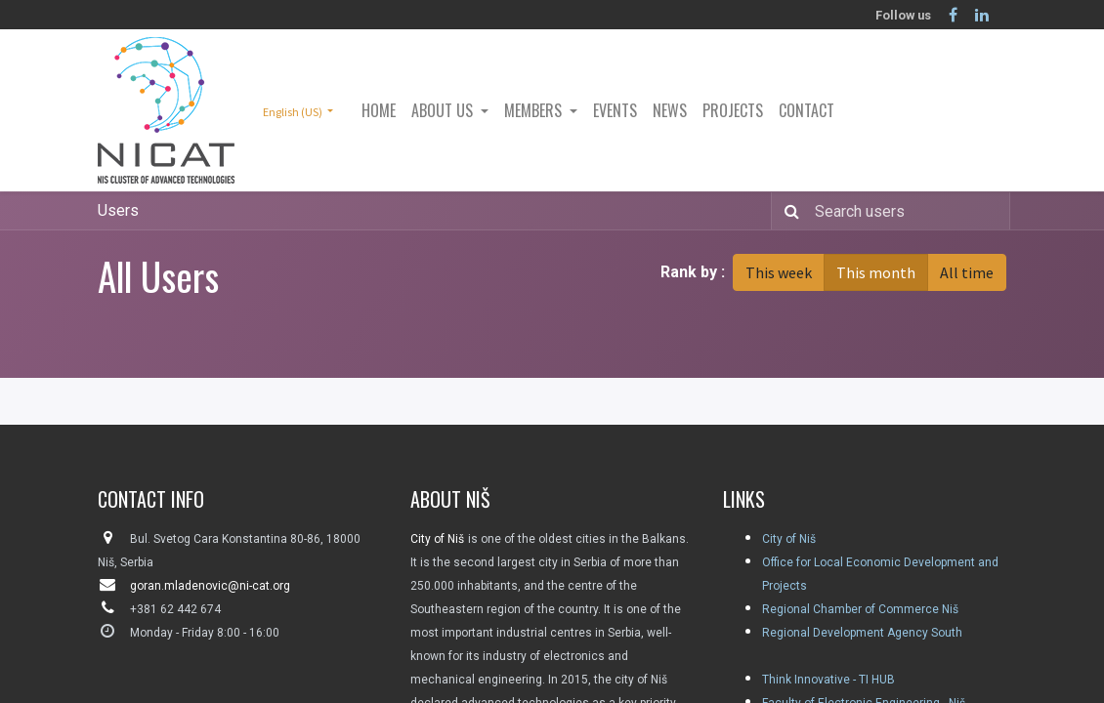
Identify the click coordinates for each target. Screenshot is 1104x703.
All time (967, 272)
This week (778, 272)
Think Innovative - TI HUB (828, 679)
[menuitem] (378, 110)
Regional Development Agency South (862, 633)
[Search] (788, 210)
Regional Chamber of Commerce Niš (860, 609)
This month (875, 272)
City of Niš (789, 539)
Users (118, 210)
